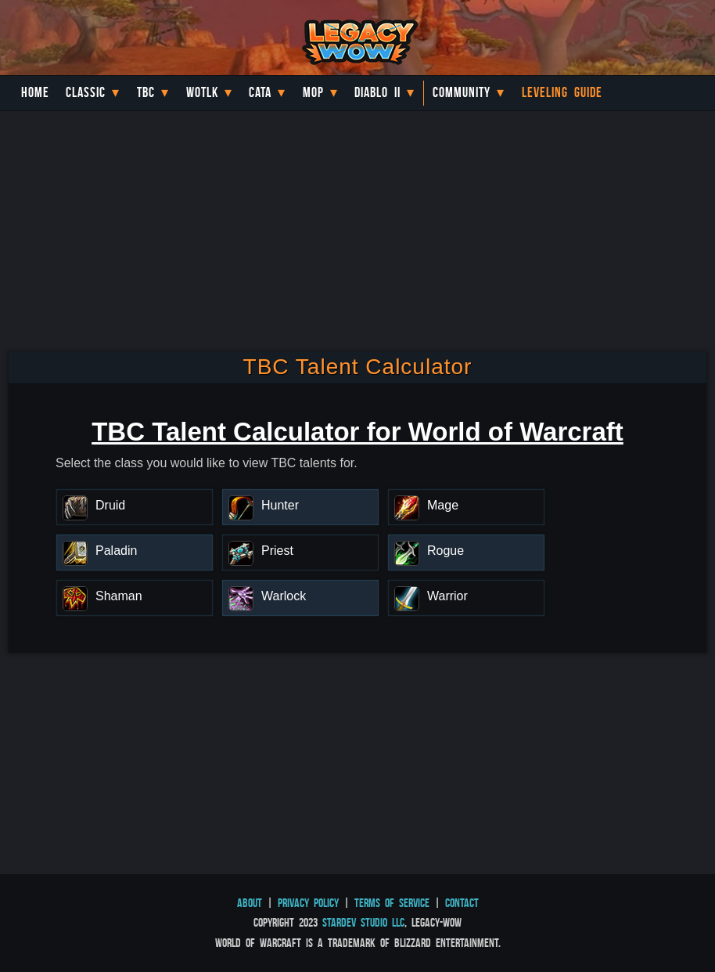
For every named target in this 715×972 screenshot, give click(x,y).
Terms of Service (391, 902)
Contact (462, 902)
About (249, 902)
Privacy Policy (308, 902)
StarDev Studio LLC (363, 922)
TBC (146, 92)
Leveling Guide (562, 92)
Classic (86, 92)
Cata (260, 92)
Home (35, 92)
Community (461, 92)
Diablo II (377, 92)
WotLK (202, 92)
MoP (313, 92)
